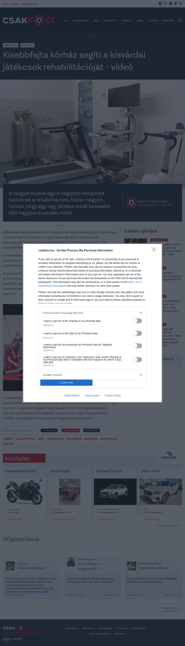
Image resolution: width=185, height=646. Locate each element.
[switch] (137, 320)
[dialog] (92, 323)
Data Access (92, 395)
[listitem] (92, 313)
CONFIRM (66, 382)
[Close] (155, 250)
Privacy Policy (113, 395)
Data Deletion (72, 395)
